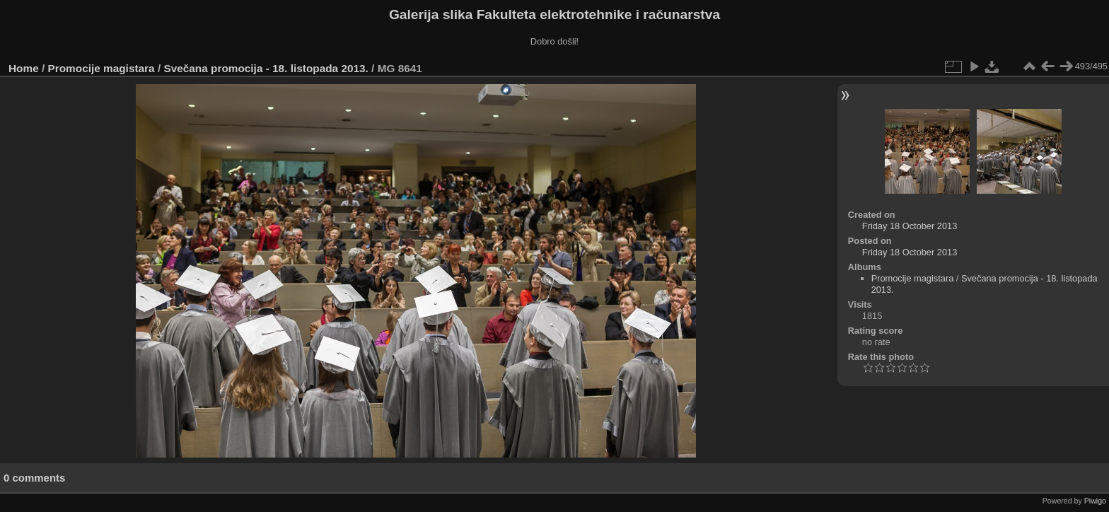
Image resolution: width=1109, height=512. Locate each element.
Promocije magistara (101, 68)
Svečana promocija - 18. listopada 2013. (265, 68)
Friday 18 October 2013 (909, 226)
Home (23, 68)
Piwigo (1095, 500)
